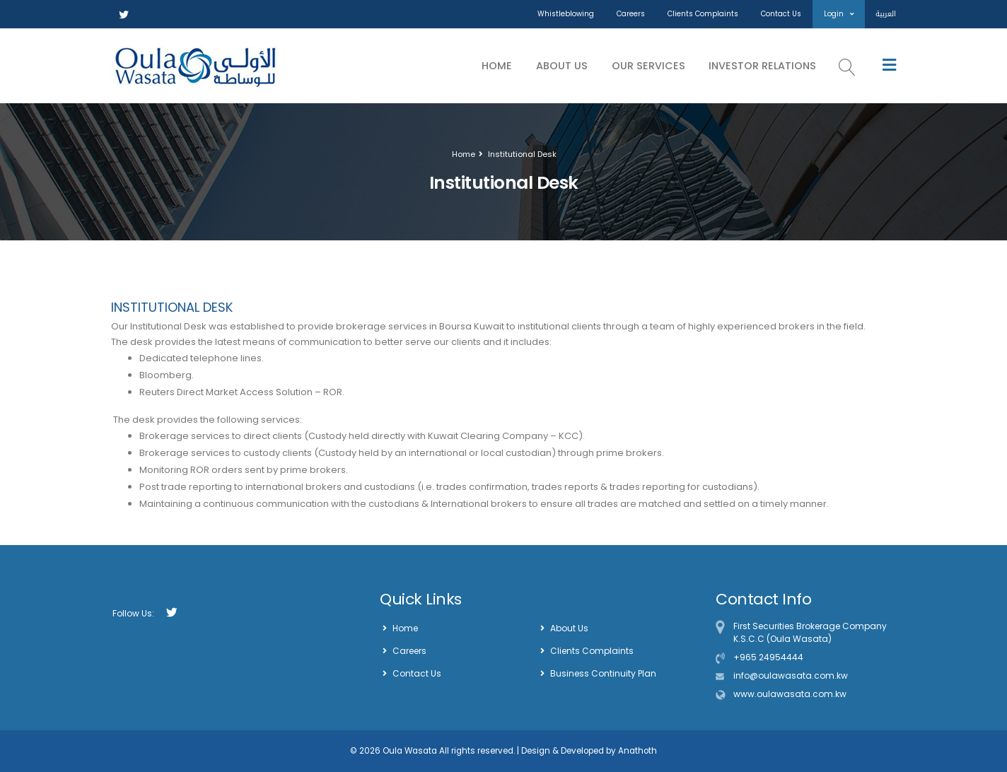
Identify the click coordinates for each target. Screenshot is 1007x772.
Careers (631, 13)
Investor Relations (762, 66)
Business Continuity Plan (603, 673)
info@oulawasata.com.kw (790, 675)
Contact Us (781, 13)
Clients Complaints (703, 13)
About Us (562, 66)
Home (497, 66)
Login (839, 13)
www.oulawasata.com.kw (789, 694)
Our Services (648, 66)
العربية (885, 14)
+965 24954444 (768, 657)
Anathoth (636, 750)
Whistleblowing (565, 13)
